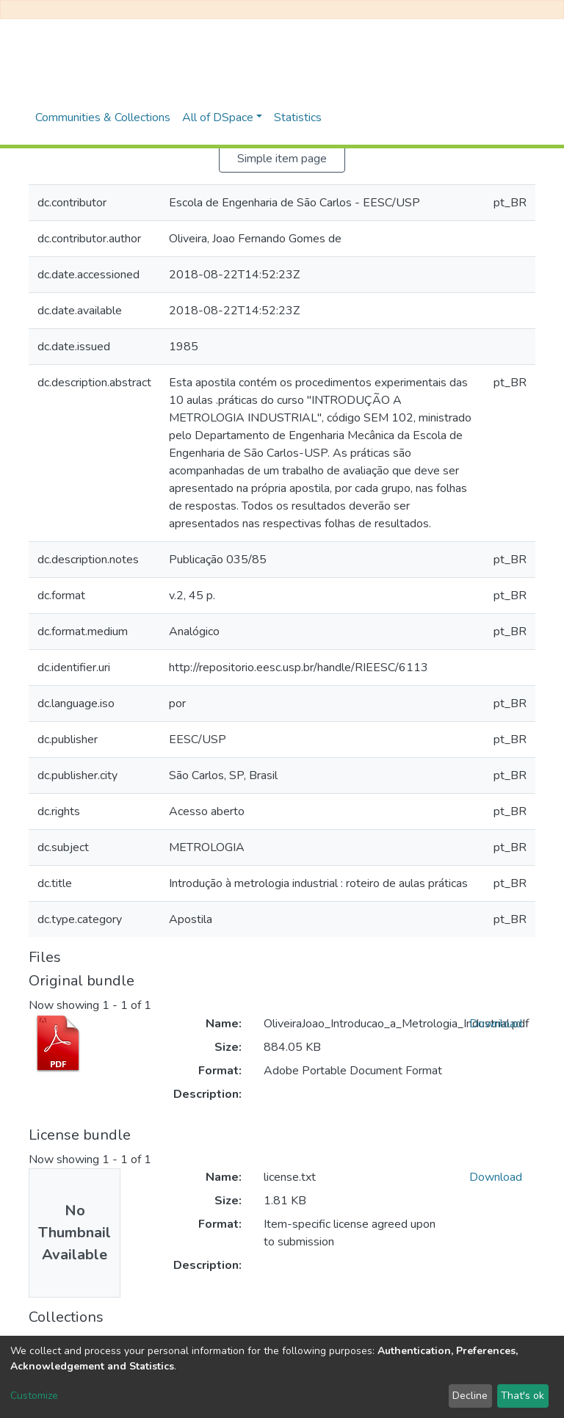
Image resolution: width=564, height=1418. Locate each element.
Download (495, 1024)
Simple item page (282, 159)
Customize (34, 1396)
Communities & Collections (102, 117)
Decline (470, 1396)
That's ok (522, 1396)
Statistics (298, 117)
